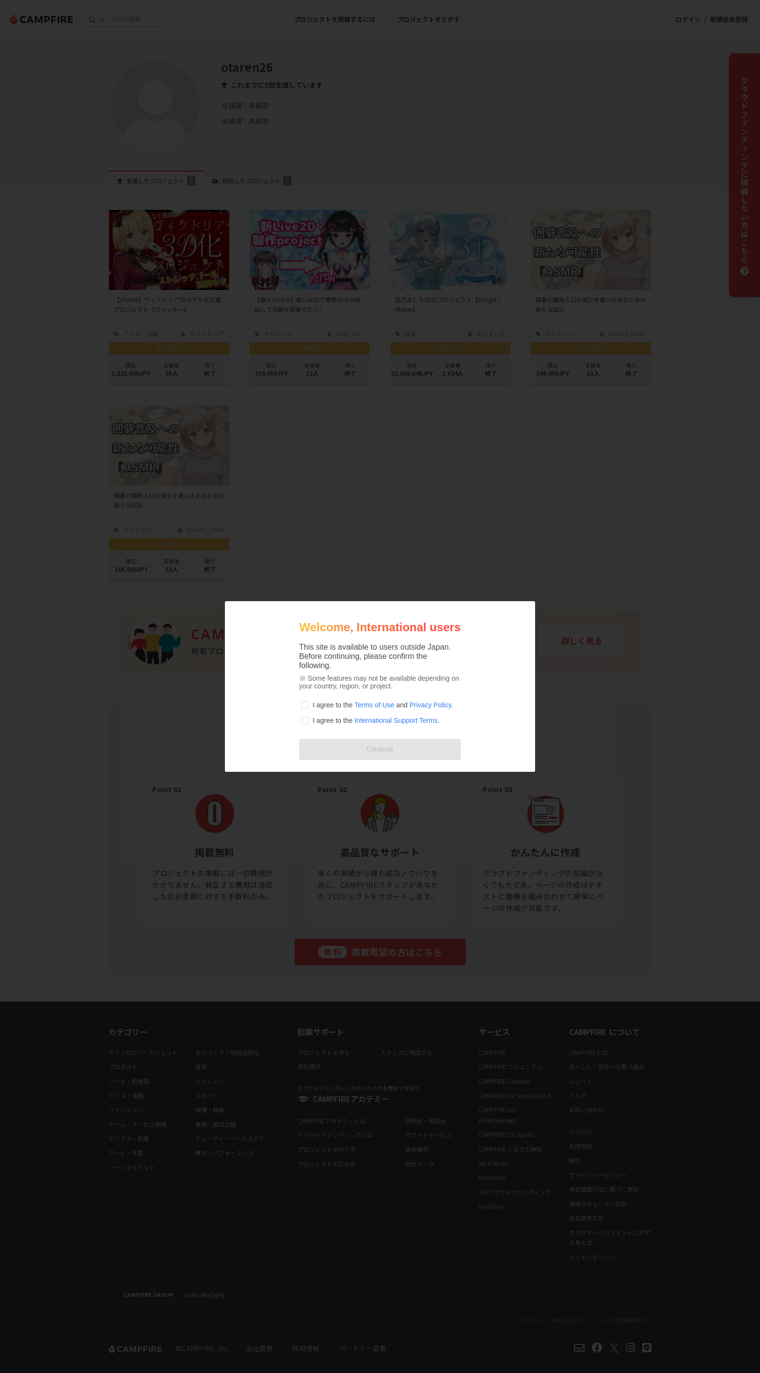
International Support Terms (396, 720)
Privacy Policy (430, 705)
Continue (380, 749)
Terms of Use (374, 705)
